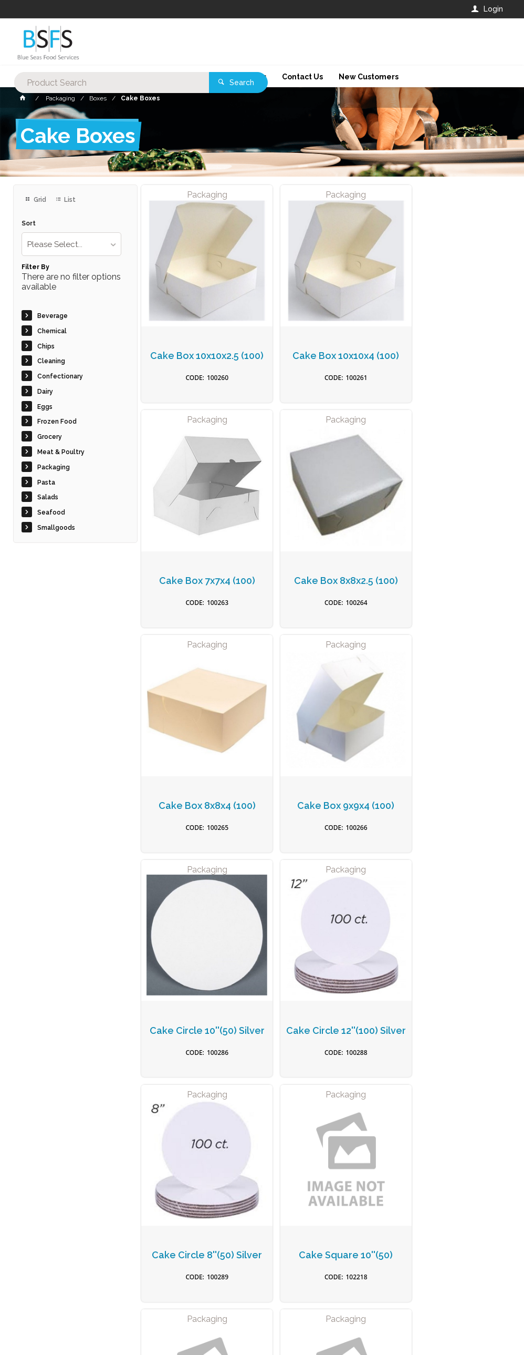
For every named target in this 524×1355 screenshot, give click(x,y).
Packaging (53, 467)
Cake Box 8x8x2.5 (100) (199, 560)
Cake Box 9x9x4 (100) (448, 560)
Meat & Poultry (61, 452)
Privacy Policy (313, 1131)
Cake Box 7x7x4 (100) (449, 345)
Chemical (52, 331)
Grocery (49, 436)
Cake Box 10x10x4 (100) (324, 351)
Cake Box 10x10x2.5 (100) (199, 351)
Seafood (51, 512)
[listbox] (71, 244)
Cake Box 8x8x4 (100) (324, 560)
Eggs (45, 406)
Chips (46, 346)
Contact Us (41, 1283)
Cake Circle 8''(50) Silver (448, 781)
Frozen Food (57, 421)
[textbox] (219, 42)
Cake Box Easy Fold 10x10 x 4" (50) (449, 996)
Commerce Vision (74, 1328)
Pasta (46, 482)
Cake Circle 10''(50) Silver (199, 781)
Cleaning (51, 361)
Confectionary (60, 376)
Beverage (52, 316)
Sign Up (475, 1110)
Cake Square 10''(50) (200, 990)
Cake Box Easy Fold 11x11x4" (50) (324, 996)
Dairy (45, 391)
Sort (29, 223)
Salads (47, 497)
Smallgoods (56, 527)
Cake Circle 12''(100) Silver (324, 781)
